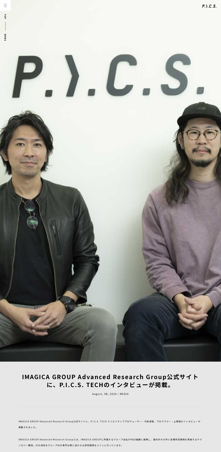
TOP (5, 16)
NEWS (5, 37)
